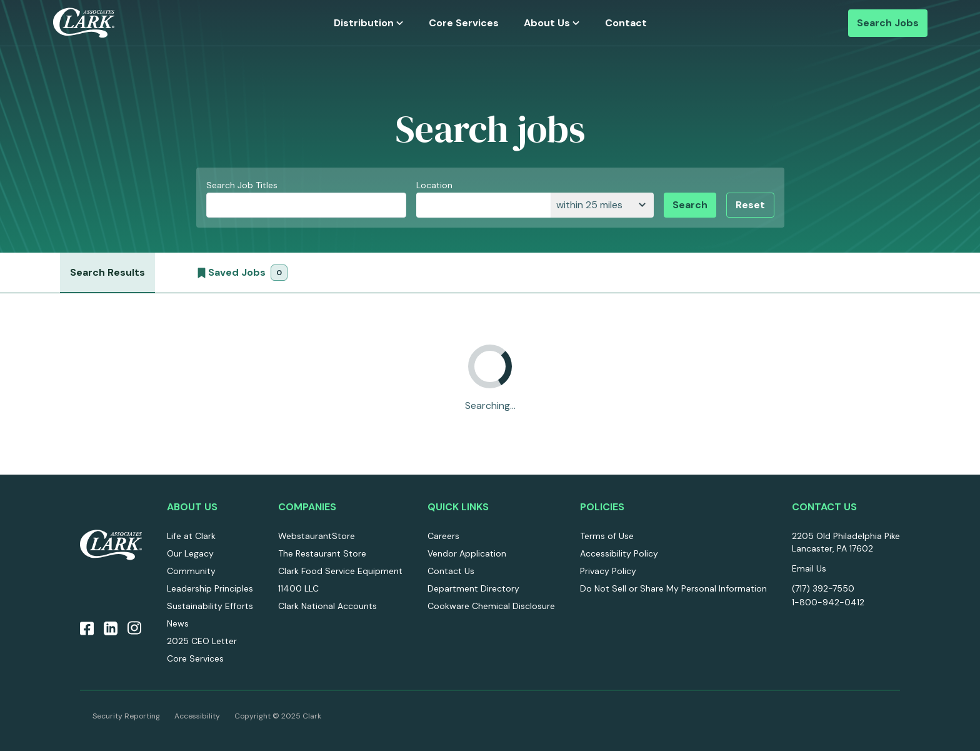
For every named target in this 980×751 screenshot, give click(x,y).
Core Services (464, 22)
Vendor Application (467, 553)
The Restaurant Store (322, 553)
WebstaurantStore (316, 536)
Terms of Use (607, 536)
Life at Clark (191, 536)
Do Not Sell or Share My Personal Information (673, 588)
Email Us (809, 568)
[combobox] (483, 205)
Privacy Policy (608, 571)
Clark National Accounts (327, 606)
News (178, 623)
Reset (750, 204)
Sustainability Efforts (210, 606)
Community (191, 571)
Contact (626, 22)
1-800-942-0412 (828, 602)
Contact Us (451, 571)
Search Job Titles (242, 185)
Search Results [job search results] (107, 272)
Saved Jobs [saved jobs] (241, 275)
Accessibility (197, 716)
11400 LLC (298, 588)
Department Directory (473, 588)
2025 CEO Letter (202, 641)
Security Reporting (126, 716)
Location (434, 185)
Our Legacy (190, 553)
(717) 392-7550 (823, 588)
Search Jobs (888, 22)
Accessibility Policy (619, 553)
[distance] (602, 205)
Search (690, 204)
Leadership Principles (210, 588)
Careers (443, 536)
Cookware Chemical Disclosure (491, 606)
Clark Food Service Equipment (340, 571)
